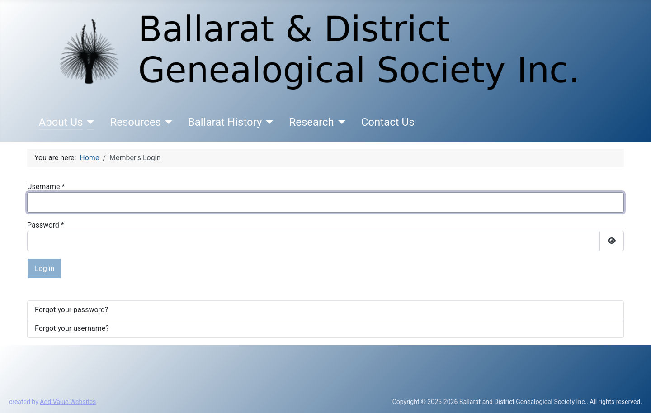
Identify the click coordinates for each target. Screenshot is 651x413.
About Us (61, 122)
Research (311, 122)
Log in (44, 268)
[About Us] (88, 122)
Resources (135, 122)
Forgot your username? (72, 328)
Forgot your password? (71, 309)
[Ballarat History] (267, 122)
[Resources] (166, 122)
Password (45, 225)
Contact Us (388, 122)
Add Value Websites (68, 401)
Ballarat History (225, 122)
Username (46, 186)
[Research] (339, 122)
